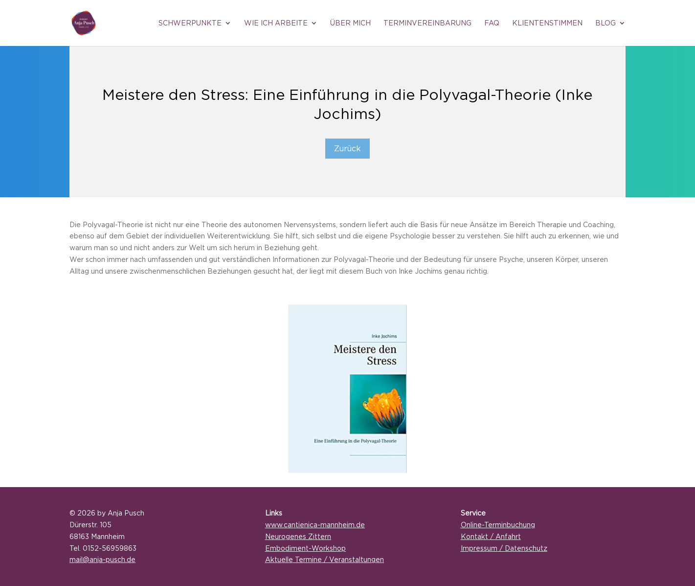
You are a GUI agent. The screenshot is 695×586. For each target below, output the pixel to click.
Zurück (347, 148)
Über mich (350, 23)
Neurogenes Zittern (298, 536)
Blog (605, 23)
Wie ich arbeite (276, 23)
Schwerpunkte (190, 23)
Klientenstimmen (547, 23)
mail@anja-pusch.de (102, 559)
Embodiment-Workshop (305, 548)
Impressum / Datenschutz (504, 548)
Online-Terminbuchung (498, 524)
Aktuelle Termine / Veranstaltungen (324, 559)
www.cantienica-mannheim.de (315, 524)
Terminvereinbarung (427, 23)
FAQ (491, 23)
